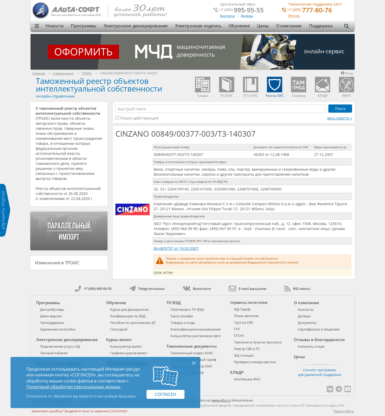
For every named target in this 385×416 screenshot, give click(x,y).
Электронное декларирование (136, 26)
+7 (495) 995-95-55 (93, 288)
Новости (55, 26)
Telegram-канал (147, 288)
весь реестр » (339, 118)
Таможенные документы (192, 346)
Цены (263, 26)
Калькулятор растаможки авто (195, 335)
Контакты (227, 15)
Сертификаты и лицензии (318, 329)
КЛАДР (236, 372)
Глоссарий (118, 329)
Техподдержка (52, 322)
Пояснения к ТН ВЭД (187, 309)
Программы (83, 26)
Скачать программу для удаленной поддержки (319, 372)
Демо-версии (51, 316)
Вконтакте (197, 288)
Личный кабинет (54, 353)
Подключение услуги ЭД (60, 346)
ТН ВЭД (174, 302)
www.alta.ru (221, 400)
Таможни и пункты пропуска (257, 342)
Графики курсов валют (128, 353)
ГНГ (237, 329)
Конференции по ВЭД (127, 316)
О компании (289, 26)
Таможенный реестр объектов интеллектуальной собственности (99, 85)
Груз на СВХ (243, 322)
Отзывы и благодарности (319, 339)
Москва (294, 16)
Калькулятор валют (126, 346)
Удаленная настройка (57, 329)
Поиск (340, 108)
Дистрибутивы (52, 309)
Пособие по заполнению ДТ (133, 322)
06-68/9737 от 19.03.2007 (176, 248)
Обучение (239, 26)
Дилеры (247, 15)
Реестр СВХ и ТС (247, 348)
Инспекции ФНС (247, 379)
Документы (307, 322)
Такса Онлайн (181, 316)
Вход (347, 73)
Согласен (165, 394)
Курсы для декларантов (129, 309)
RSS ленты (297, 288)
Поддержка (321, 26)
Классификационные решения (195, 329)
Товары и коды (182, 322)
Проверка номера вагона (255, 362)
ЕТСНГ (239, 335)
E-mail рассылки (247, 288)
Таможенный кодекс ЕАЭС (191, 353)
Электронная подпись (198, 26)
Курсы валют (119, 339)
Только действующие (137, 118)
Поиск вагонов (246, 315)
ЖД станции (244, 355)
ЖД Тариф (242, 309)
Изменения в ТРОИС (57, 263)
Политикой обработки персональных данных (73, 387)
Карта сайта (344, 411)
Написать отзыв (311, 346)
